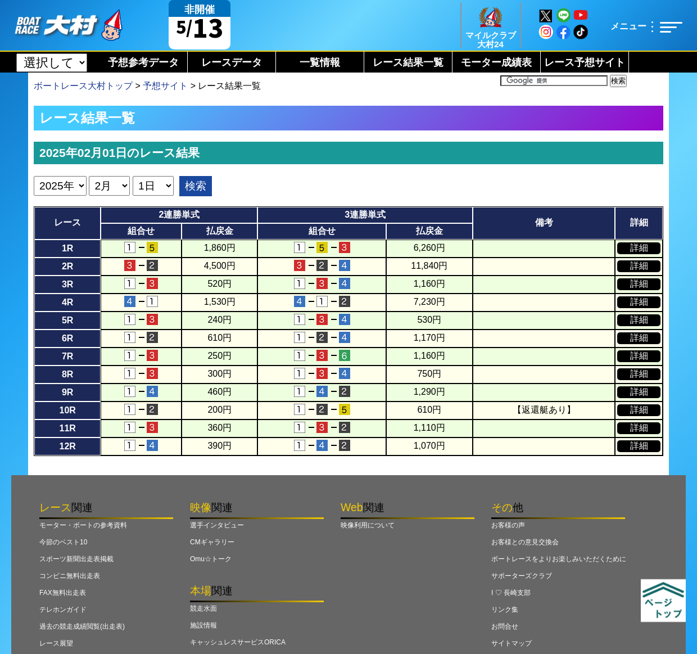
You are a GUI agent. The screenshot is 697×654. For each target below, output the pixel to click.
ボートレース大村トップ (83, 86)
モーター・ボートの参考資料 (83, 525)
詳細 (639, 247)
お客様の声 (508, 525)
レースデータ (231, 62)
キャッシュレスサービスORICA (238, 642)
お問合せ (504, 626)
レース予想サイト (584, 62)
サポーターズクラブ (521, 576)
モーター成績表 (496, 62)
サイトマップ (511, 643)
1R (67, 248)
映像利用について (368, 525)
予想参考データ (143, 62)
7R (67, 356)
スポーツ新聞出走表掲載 (76, 559)
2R (67, 266)
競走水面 (203, 608)
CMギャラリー (212, 542)
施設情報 (203, 625)
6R (67, 338)
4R (67, 302)
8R (67, 374)
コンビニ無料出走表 (69, 576)
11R (67, 428)
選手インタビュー (217, 525)
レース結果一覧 (408, 62)
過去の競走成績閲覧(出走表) (82, 626)
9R (67, 392)
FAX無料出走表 (62, 593)
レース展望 (56, 643)
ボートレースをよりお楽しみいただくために (558, 559)
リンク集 (504, 610)
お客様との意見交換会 (525, 542)
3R (67, 284)
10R (67, 410)
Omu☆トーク (211, 559)
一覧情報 (320, 62)
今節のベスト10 (63, 542)
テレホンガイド (63, 610)
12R (67, 446)
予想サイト (165, 86)
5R (67, 320)
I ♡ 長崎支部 (511, 593)
